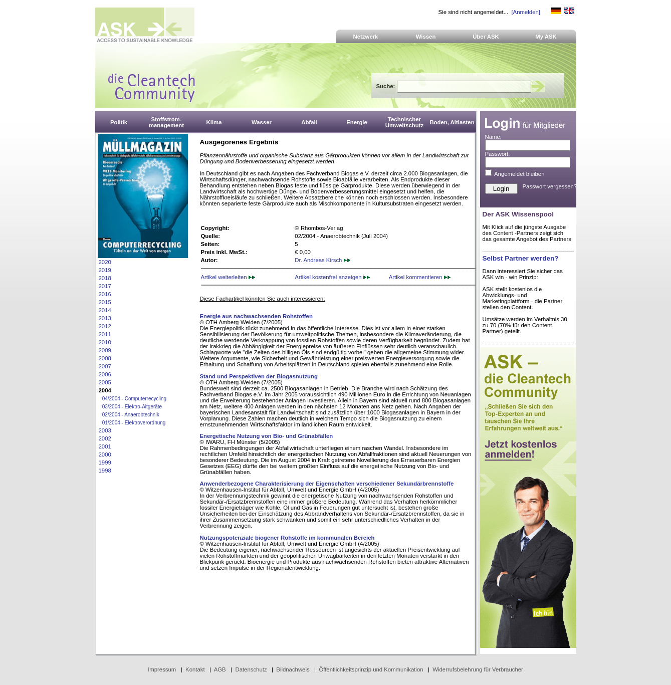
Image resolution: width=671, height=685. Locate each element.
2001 (105, 446)
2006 (105, 374)
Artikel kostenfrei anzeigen (332, 277)
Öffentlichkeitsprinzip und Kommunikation (371, 669)
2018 (105, 278)
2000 (105, 454)
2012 (105, 326)
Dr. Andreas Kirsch (322, 260)
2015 (105, 302)
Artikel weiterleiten (228, 277)
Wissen (426, 37)
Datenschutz (251, 669)
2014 (105, 310)
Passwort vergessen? (550, 186)
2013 (105, 318)
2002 (105, 438)
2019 (105, 270)
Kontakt (195, 669)
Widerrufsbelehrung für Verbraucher (477, 669)
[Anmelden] (525, 12)
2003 (105, 430)
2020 (105, 262)
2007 (105, 366)
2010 (105, 342)
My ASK (546, 37)
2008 (105, 358)
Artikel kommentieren (420, 277)
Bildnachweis (292, 669)
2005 (105, 382)
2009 (105, 350)
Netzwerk (365, 37)
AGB (220, 669)
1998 (105, 471)
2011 (105, 334)
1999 (105, 463)
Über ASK (486, 37)
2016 (105, 294)
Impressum (162, 669)
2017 (105, 286)
